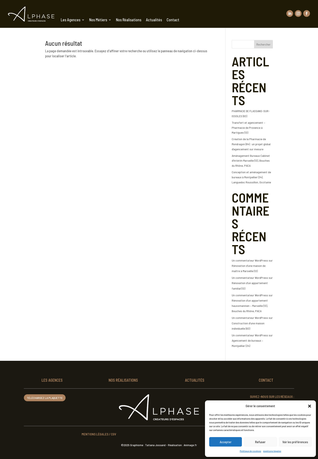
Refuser (260, 442)
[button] (309, 406)
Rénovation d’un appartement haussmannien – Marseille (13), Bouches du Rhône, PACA (250, 306)
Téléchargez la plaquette (45, 398)
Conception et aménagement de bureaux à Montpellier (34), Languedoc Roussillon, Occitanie (251, 177)
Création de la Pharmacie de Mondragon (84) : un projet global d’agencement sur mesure (251, 144)
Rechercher (263, 44)
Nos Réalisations (128, 19)
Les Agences (70, 19)
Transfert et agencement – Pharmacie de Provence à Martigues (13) (248, 127)
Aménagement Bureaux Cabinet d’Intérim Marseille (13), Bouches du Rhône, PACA (251, 161)
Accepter (226, 442)
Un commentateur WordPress (250, 260)
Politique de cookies (250, 451)
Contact (173, 19)
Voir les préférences (295, 442)
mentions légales (272, 451)
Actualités (154, 19)
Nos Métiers (98, 19)
